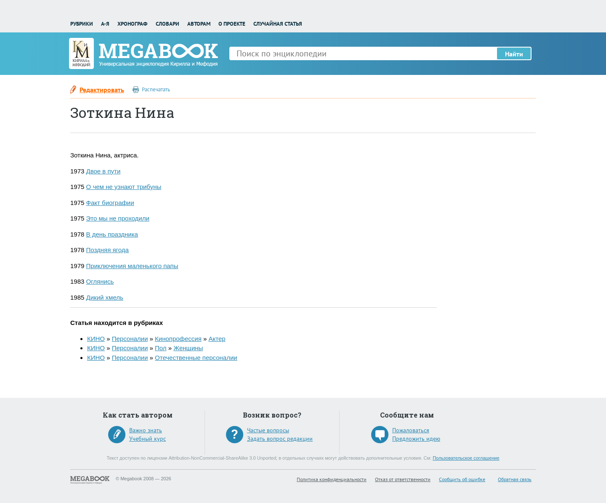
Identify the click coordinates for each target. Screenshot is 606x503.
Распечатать (156, 89)
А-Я (105, 23)
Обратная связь (515, 479)
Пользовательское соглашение (466, 457)
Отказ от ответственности (403, 479)
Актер (216, 338)
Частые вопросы (268, 430)
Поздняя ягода (107, 249)
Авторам (198, 23)
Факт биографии (110, 202)
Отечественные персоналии (196, 357)
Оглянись (100, 281)
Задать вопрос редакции (280, 438)
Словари (167, 23)
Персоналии (130, 338)
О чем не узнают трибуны (124, 186)
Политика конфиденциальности (332, 479)
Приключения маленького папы (132, 265)
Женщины (188, 347)
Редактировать (102, 89)
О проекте (231, 23)
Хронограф (132, 23)
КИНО (96, 338)
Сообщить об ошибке (462, 479)
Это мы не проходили (117, 218)
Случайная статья (277, 23)
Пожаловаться (410, 430)
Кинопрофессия (178, 338)
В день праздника (112, 234)
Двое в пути (103, 171)
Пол (161, 347)
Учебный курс (147, 438)
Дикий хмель (104, 297)
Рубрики (81, 23)
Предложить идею (416, 438)
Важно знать (145, 430)
